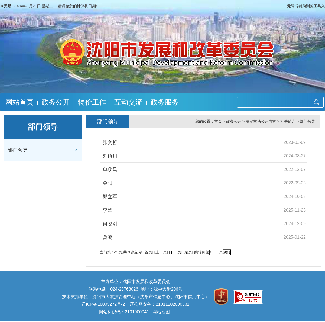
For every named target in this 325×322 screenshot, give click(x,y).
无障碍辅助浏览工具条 (306, 6)
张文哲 (110, 142)
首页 (218, 121)
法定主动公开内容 (261, 121)
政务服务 (165, 102)
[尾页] (188, 252)
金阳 (107, 183)
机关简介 (287, 121)
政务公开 (56, 102)
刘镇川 (110, 156)
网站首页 (19, 102)
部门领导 (18, 150)
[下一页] (175, 252)
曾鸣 (107, 237)
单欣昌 (110, 169)
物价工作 (92, 102)
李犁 (107, 210)
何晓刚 (110, 223)
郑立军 (110, 196)
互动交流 (128, 102)
